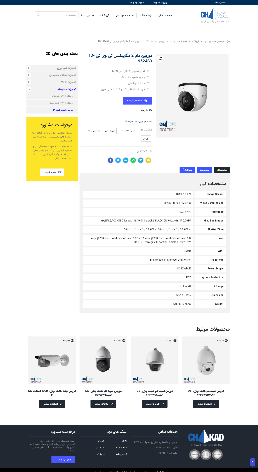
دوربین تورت (94, 129)
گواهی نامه (121, 450)
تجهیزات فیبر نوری (66, 66)
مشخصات (222, 168)
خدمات (101, 436)
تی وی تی (110, 129)
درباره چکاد (145, 14)
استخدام (100, 443)
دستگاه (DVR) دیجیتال (62, 94)
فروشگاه (104, 14)
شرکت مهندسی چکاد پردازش (217, 39)
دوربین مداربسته (128, 129)
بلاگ (124, 436)
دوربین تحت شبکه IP (135, 119)
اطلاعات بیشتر (206, 402)
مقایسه (144, 108)
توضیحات (204, 168)
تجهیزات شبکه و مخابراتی (62, 73)
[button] (52, 170)
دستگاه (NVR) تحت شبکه (61, 101)
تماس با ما (87, 14)
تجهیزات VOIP (68, 80)
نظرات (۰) (187, 168)
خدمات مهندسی (124, 14)
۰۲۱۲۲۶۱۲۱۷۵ (160, 3)
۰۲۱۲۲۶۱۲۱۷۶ (137, 3)
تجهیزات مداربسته (66, 87)
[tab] (222, 168)
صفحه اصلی (165, 14)
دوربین (146, 136)
